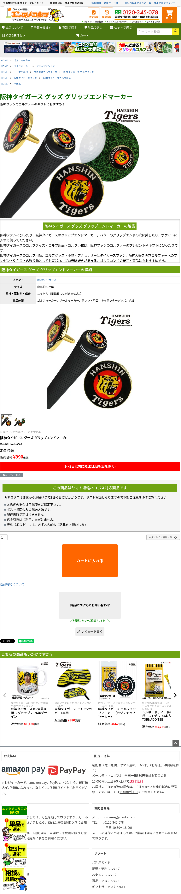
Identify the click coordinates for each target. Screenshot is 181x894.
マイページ (11, 853)
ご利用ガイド (137, 21)
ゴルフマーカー (22, 60)
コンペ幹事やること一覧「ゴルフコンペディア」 (151, 2)
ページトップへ (175, 743)
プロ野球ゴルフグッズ (45, 72)
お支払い (10, 756)
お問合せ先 (102, 808)
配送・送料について (106, 868)
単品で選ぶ (93, 27)
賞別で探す (68, 27)
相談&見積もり (13, 35)
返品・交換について (106, 880)
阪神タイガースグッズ (25, 78)
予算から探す (41, 27)
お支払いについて (104, 874)
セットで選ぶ (121, 27)
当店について (12, 27)
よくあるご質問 (153, 21)
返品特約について (12, 584)
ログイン (88, 21)
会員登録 (99, 21)
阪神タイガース (46, 280)
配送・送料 (102, 756)
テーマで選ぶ (21, 72)
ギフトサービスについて (109, 886)
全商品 (17, 83)
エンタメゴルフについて (117, 21)
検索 (175, 31)
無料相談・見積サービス (104, 2)
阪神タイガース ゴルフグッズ (78, 72)
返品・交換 (11, 808)
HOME (4, 60)
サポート (100, 853)
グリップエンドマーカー (49, 66)
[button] (4, 695)
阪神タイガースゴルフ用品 (57, 78)
